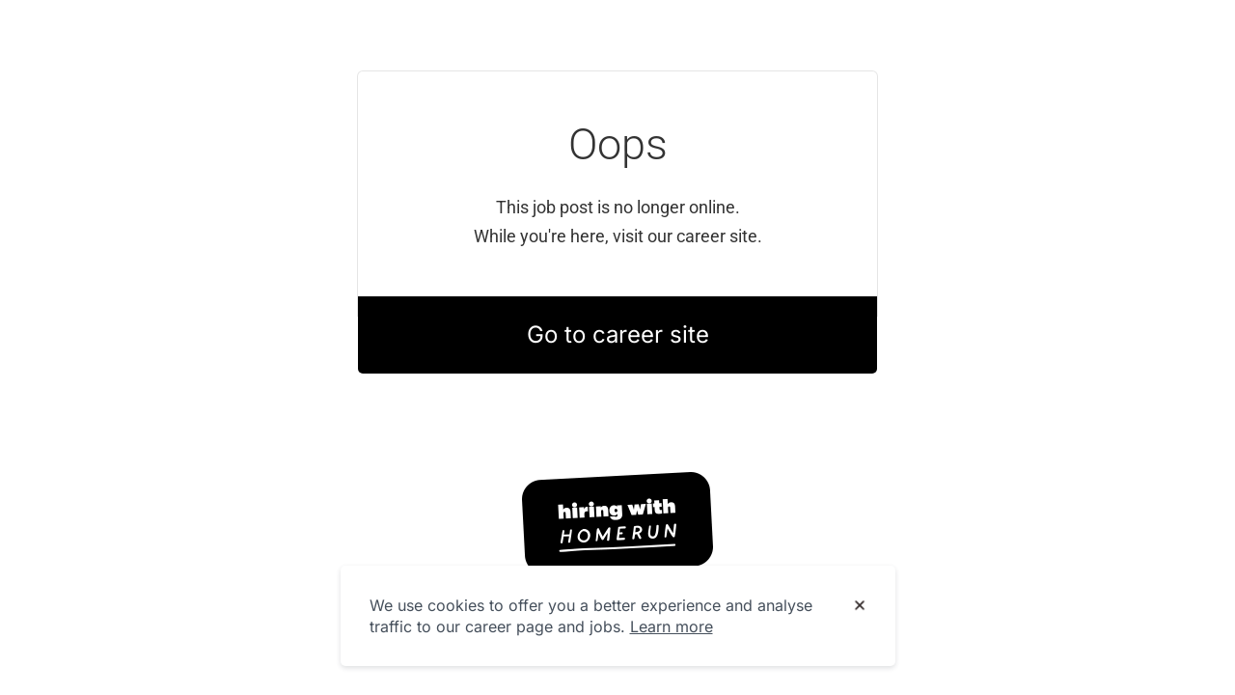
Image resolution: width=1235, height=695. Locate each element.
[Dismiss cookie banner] (859, 606)
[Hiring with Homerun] (617, 523)
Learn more (671, 626)
